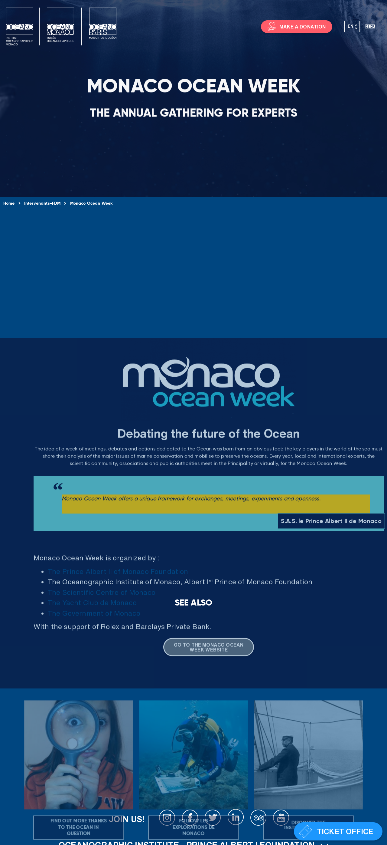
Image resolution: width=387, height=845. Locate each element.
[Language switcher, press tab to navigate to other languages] (352, 26)
